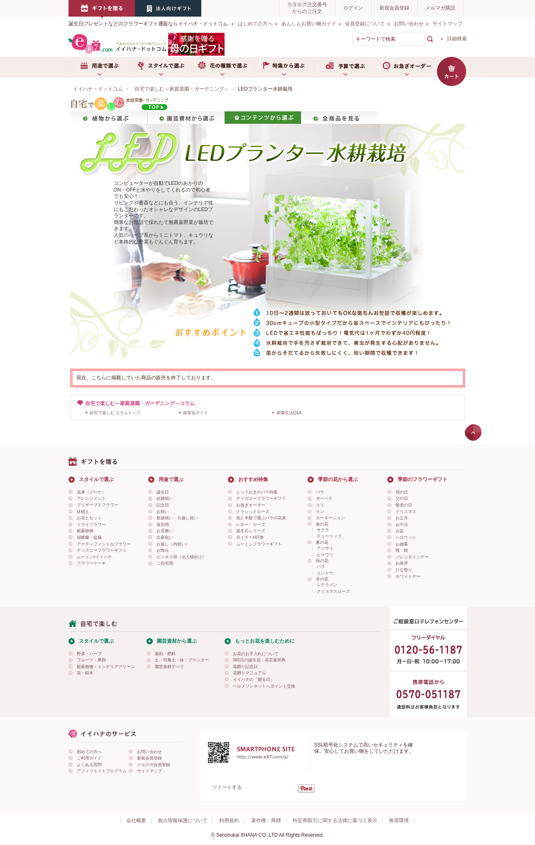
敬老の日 (404, 505)
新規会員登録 (394, 8)
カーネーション (330, 518)
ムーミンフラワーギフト (259, 544)
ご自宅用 (164, 563)
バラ (320, 492)
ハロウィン (406, 537)
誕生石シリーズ (250, 530)
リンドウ (325, 573)
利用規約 (229, 820)
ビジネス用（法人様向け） (181, 557)
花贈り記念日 (245, 666)
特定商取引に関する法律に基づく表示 (335, 820)
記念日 (162, 505)
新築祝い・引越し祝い (177, 518)
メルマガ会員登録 (153, 764)
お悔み (162, 550)
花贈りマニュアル (249, 673)
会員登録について (365, 24)
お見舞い (164, 530)
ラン (320, 511)
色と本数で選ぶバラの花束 (261, 518)
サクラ (323, 530)
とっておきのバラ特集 (257, 492)
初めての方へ (89, 751)
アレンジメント (91, 498)
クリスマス (406, 511)
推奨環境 (399, 820)
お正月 (402, 518)
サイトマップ (447, 24)
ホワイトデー (408, 576)
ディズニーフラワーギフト (102, 550)
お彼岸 (402, 563)
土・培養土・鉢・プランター (182, 660)
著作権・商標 (266, 820)
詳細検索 (457, 39)
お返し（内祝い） (173, 544)
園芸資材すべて (169, 666)
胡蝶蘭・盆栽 (89, 537)
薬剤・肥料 (165, 653)
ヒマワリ (325, 555)
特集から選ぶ (283, 67)
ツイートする (227, 787)
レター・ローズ (250, 524)
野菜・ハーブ (89, 653)
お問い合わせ (409, 24)
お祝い (162, 511)
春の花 (322, 524)
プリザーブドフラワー (97, 505)
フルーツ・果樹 (91, 660)
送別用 (162, 524)
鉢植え (83, 511)
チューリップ (329, 536)
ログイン (353, 8)
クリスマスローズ (333, 591)
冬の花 (322, 579)
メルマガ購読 (440, 8)
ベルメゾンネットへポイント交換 (264, 686)
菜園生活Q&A (289, 412)
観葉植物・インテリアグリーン (106, 666)
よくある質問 (89, 764)
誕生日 (162, 492)
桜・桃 (402, 550)
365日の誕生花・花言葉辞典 (259, 660)
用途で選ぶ (99, 67)
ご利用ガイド (89, 758)
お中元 (402, 524)
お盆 (400, 530)
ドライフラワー (91, 524)
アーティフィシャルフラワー (104, 544)
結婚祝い (164, 498)
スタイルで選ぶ (160, 67)
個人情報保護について (183, 820)
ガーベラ (324, 498)
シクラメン (327, 584)
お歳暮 (402, 544)
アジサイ (325, 548)
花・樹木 (85, 673)
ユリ (320, 505)
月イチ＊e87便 (250, 537)
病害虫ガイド (195, 412)
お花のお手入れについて (255, 653)
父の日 (402, 498)
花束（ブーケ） (91, 492)
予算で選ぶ (345, 67)
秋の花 (322, 560)
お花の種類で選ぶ (222, 67)
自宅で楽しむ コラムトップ (115, 412)
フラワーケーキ (91, 563)
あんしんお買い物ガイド (308, 24)
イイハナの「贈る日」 (253, 679)
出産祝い (164, 537)
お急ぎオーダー (406, 67)
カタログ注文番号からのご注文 (307, 8)
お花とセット (89, 518)
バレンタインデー (412, 557)
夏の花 (322, 542)
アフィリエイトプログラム (102, 771)
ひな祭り (404, 569)
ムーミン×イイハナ (94, 557)
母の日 (402, 492)
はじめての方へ (255, 24)
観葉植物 (85, 530)
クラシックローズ (252, 511)
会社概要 (136, 820)
